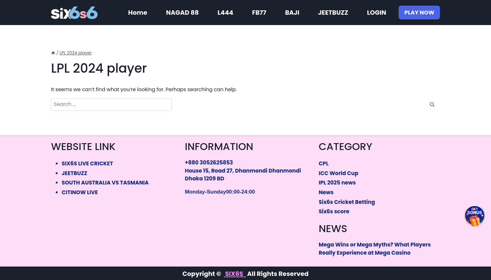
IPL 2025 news (337, 182)
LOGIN (376, 12)
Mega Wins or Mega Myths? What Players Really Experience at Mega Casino (375, 249)
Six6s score (334, 211)
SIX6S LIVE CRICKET (87, 163)
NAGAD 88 (182, 12)
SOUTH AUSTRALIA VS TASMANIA (105, 182)
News (326, 192)
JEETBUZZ (333, 12)
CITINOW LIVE (80, 192)
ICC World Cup (339, 173)
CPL (324, 163)
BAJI (292, 12)
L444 (225, 12)
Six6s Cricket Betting (347, 202)
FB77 (259, 12)
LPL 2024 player (75, 53)
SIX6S (235, 273)
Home (137, 12)
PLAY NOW (419, 12)
